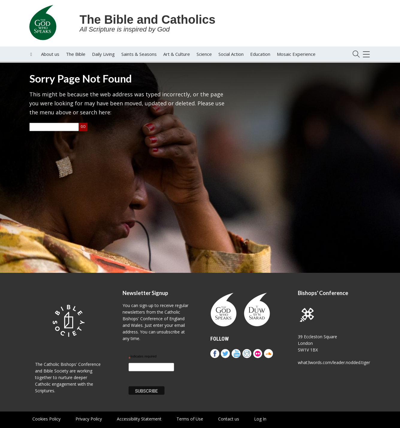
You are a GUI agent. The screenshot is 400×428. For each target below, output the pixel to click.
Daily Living (103, 54)
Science (204, 54)
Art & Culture (176, 54)
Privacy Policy (89, 419)
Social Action (231, 54)
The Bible (75, 54)
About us (50, 54)
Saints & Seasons (139, 54)
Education (260, 54)
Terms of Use (189, 419)
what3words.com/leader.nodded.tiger (334, 362)
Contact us (228, 419)
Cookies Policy (46, 419)
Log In (260, 419)
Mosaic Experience (296, 54)
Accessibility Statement (139, 419)
